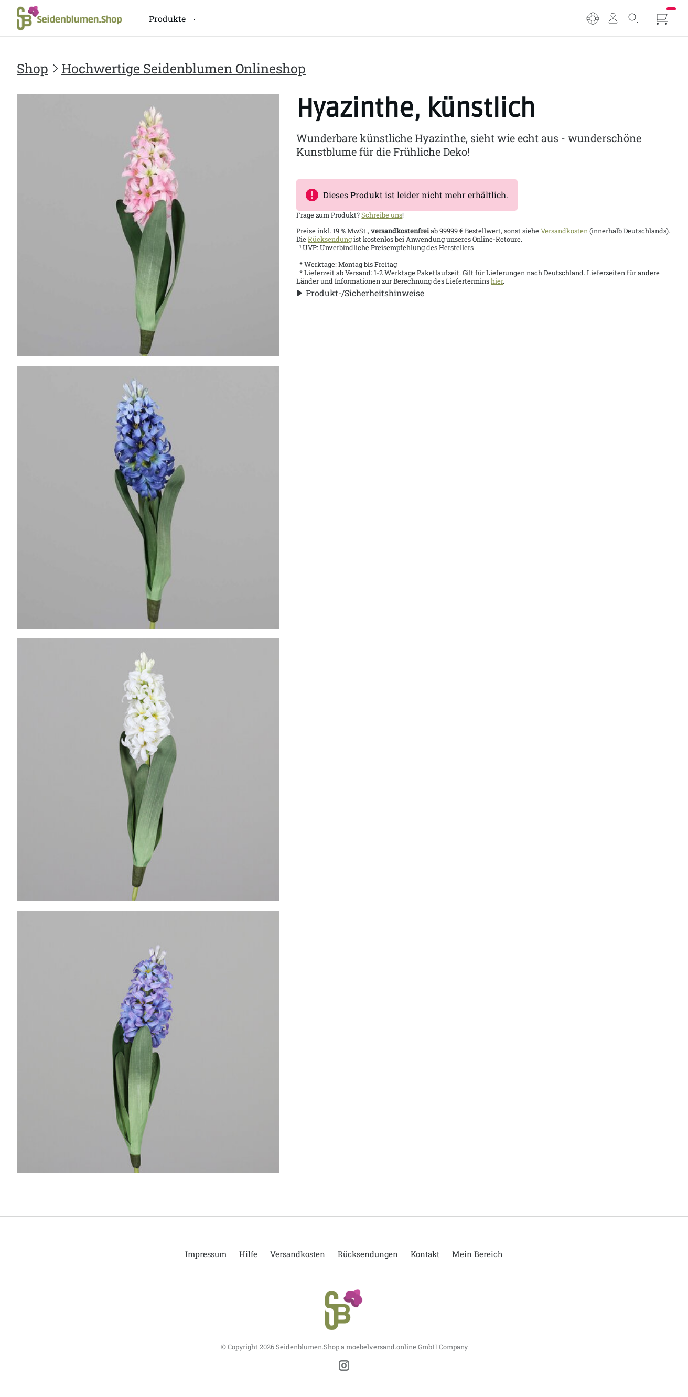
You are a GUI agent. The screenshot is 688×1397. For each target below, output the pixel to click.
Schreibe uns (381, 215)
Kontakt (425, 1254)
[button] (360, 292)
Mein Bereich (477, 1254)
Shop (32, 68)
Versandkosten (564, 230)
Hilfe (248, 1254)
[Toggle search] (633, 18)
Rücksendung (330, 239)
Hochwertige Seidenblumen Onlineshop (183, 68)
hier (497, 281)
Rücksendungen (368, 1254)
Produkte (174, 18)
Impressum (206, 1254)
